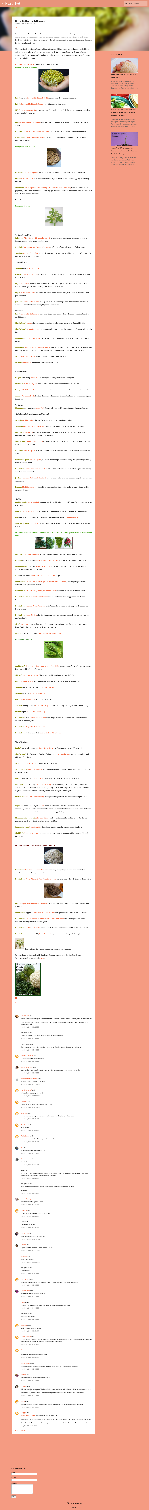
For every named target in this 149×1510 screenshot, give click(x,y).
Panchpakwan (25, 1290)
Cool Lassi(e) (25, 1016)
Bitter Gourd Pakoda (46, 687)
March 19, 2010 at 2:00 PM (30, 1285)
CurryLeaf (24, 1101)
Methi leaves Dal (28, 390)
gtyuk (23, 1401)
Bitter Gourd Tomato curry (34, 797)
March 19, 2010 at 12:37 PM (30, 1250)
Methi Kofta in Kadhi (32, 302)
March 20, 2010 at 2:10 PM (30, 1369)
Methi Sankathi (28, 487)
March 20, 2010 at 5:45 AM (30, 1344)
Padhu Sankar (25, 1136)
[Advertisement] (53, 1450)
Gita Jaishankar (26, 1336)
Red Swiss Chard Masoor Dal (50, 633)
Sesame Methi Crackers (30, 314)
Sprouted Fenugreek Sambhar (29, 122)
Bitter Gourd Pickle (37, 693)
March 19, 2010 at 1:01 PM (30, 1273)
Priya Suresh (25, 1279)
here (42, 958)
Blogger (23, 1412)
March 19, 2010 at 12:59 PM (30, 1262)
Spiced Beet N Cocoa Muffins (43, 913)
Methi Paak (40, 408)
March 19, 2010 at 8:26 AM (30, 1227)
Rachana (23, 1374)
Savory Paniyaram (33, 329)
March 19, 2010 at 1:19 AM (30, 1119)
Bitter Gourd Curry (46, 748)
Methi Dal (34, 378)
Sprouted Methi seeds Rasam (32, 104)
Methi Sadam (34, 523)
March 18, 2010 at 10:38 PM (30, 1084)
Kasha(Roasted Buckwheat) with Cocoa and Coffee (45, 919)
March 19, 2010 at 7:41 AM (30, 1204)
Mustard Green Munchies (35, 606)
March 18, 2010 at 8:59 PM (30, 1073)
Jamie (23, 1302)
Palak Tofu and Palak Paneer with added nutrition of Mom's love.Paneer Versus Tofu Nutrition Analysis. (123, 112)
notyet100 (24, 1124)
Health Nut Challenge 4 (25, 64)
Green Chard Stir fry (43, 566)
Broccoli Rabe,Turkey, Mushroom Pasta (41, 591)
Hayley (23, 1245)
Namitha (24, 1210)
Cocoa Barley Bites (46, 934)
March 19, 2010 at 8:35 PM (30, 1319)
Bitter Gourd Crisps (25, 681)
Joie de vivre (25, 1233)
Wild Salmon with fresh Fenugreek (37, 238)
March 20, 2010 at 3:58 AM (30, 1331)
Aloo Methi (25, 284)
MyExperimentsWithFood (29, 1078)
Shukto (41, 806)
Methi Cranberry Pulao (30, 511)
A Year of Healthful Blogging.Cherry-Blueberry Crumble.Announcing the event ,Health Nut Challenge (124, 151)
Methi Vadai (26, 362)
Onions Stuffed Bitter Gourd (50, 733)
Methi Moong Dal (31, 384)
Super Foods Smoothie (30, 554)
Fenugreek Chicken (30, 253)
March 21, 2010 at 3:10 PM (30, 1380)
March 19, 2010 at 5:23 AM (30, 1153)
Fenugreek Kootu (28, 396)
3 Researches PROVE (28, 1415)
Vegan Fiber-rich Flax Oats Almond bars (41, 879)
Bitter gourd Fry (27, 763)
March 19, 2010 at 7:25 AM (30, 1193)
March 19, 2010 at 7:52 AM (30, 1216)
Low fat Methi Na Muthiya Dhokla (37, 347)
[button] (16, 27)
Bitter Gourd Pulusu (34, 769)
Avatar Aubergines (31, 274)
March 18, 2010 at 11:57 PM (30, 1107)
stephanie (24, 1256)
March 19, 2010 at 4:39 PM (30, 1308)
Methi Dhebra (27, 432)
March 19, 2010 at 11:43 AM (30, 1239)
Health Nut (12, 3)
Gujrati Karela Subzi (62, 754)
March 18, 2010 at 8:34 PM (30, 1061)
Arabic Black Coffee (33, 928)
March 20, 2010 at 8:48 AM (30, 1357)
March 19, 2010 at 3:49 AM (30, 1142)
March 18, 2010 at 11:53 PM (30, 1096)
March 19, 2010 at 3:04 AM (30, 1130)
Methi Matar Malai (28, 293)
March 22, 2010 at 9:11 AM (30, 1407)
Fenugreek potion (31, 172)
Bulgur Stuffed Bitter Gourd (36, 727)
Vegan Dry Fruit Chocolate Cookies (34, 903)
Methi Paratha (27, 420)
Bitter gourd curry (31, 833)
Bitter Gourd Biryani (43, 706)
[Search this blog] (137, 3)
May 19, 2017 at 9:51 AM (29, 1426)
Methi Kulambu (33, 268)
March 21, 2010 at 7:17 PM (30, 1395)
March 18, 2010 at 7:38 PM (30, 1038)
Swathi (23, 1350)
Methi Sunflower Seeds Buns (37, 469)
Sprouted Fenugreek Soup (34, 137)
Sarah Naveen (25, 1159)
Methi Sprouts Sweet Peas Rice (37, 131)
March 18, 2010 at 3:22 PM (30, 1027)
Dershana (24, 1325)
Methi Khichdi (33, 502)
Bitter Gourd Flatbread (31, 675)
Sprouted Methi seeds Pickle (38, 98)
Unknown (24, 1113)
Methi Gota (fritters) (32, 338)
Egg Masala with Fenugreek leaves (36, 247)
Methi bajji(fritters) (28, 356)
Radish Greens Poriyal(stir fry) (46, 560)
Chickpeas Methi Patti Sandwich (33, 478)
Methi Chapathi (29, 451)
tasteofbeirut (25, 1363)
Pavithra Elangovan (27, 1055)
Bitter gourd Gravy (43, 784)
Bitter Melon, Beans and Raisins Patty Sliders (43, 666)
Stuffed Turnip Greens (39, 597)
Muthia (29, 323)
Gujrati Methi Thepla (35, 441)
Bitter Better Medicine (26, 699)
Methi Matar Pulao (74, 517)
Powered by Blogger (75, 1503)
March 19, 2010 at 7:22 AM (30, 1178)
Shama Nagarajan (26, 1067)
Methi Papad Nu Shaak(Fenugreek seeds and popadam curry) (47, 188)
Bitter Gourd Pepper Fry (36, 712)
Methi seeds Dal (27, 179)
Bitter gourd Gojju (38, 778)
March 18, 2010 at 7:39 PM (30, 1050)
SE (22, 1147)
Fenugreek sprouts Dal (27, 110)
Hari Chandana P (26, 1090)
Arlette (23, 1386)
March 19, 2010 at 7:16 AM (30, 1165)
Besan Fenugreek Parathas (33, 426)
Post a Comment (20, 1430)
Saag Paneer (25, 624)
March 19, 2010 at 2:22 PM (30, 1296)
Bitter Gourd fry (35, 827)
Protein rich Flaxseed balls (35, 870)
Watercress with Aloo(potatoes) (43, 575)
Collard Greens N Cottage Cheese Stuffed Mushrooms (46, 582)
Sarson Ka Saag (31, 615)
